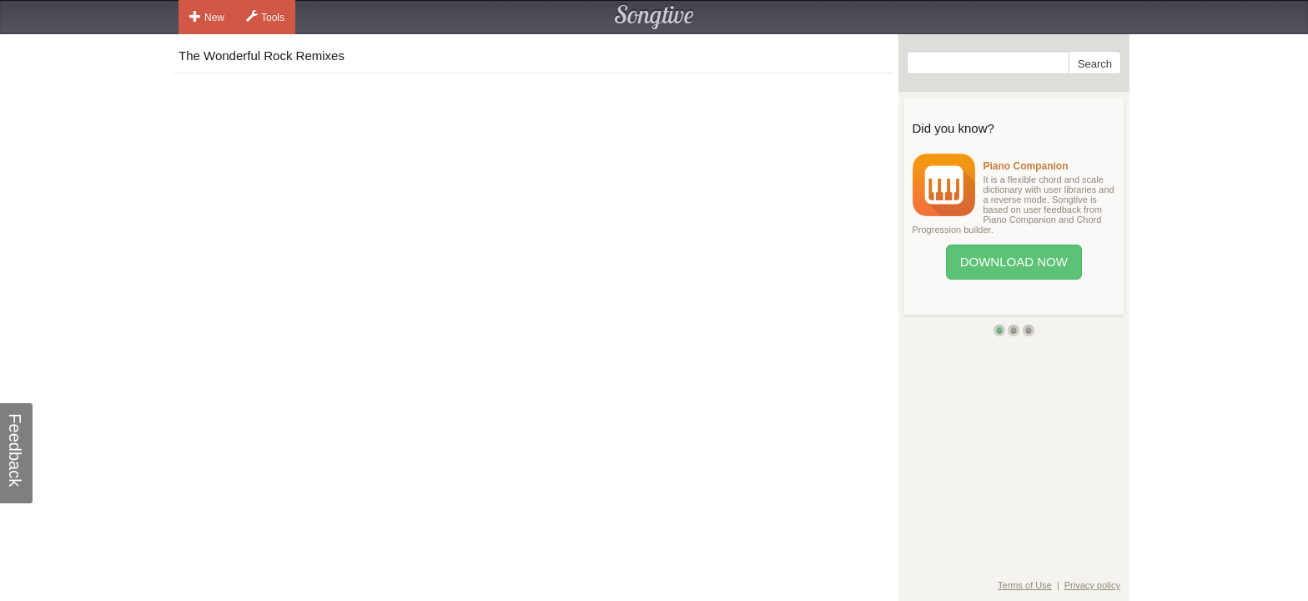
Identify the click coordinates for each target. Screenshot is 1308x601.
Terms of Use (1025, 585)
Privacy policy (1092, 585)
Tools (265, 16)
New (206, 16)
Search (1095, 64)
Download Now (1014, 262)
